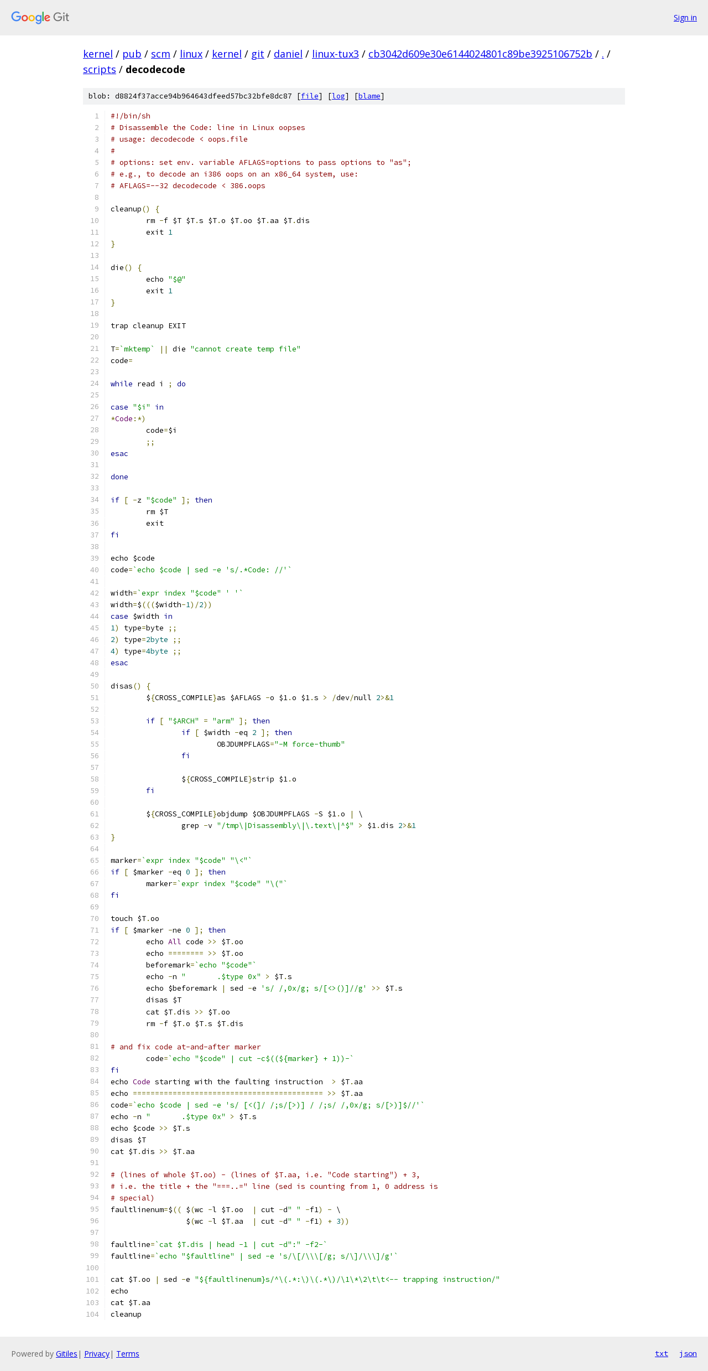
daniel (288, 53)
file (310, 96)
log (338, 96)
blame (369, 96)
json (688, 1353)
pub (132, 53)
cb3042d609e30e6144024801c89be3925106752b (480, 53)
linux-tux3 (335, 53)
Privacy (97, 1353)
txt (661, 1353)
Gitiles (66, 1353)
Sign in (685, 17)
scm (160, 53)
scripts (99, 69)
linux (191, 53)
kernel (98, 53)
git (257, 53)
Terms (127, 1353)
